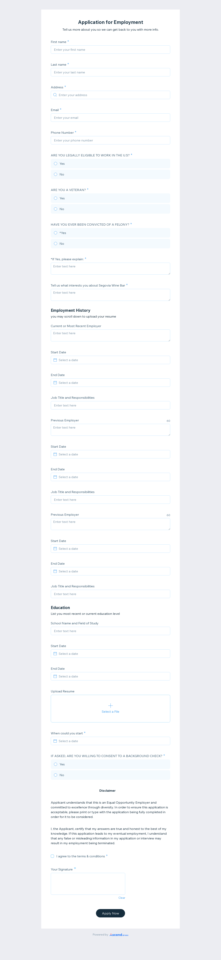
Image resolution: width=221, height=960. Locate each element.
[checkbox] (52, 856)
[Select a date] (113, 360)
